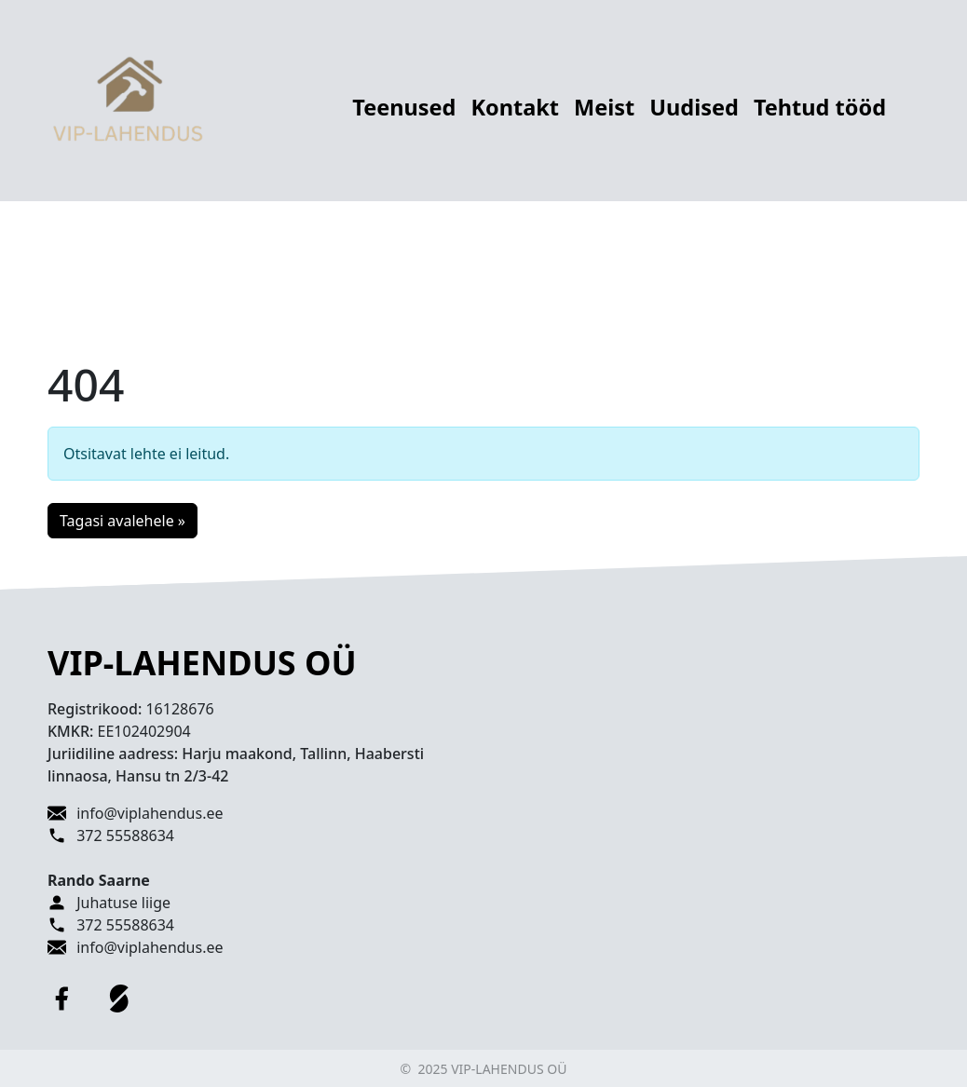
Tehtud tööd (820, 107)
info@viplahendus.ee (149, 813)
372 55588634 (125, 835)
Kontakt (514, 107)
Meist (604, 107)
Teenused (404, 107)
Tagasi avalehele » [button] (122, 520)
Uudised (694, 107)
